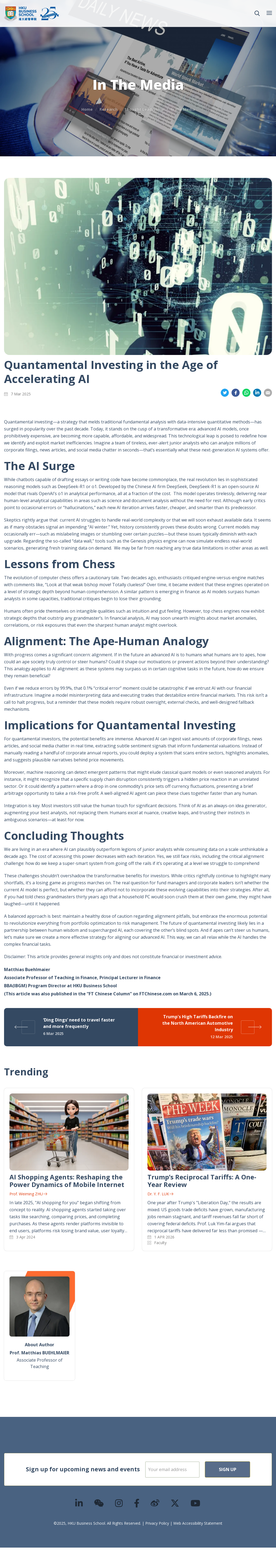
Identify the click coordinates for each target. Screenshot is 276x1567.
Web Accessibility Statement (197, 1542)
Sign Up (188, 1489)
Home (87, 109)
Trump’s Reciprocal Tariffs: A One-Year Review (201, 1180)
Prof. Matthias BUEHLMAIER (39, 1353)
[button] (257, 13)
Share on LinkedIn (257, 393)
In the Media (183, 109)
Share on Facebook (236, 393)
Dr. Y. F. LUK (160, 1193)
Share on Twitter (225, 393)
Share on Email (268, 393)
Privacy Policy (157, 1542)
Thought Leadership (144, 109)
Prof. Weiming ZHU (28, 1193)
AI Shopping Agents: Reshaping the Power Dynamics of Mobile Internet (66, 1180)
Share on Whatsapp (246, 393)
